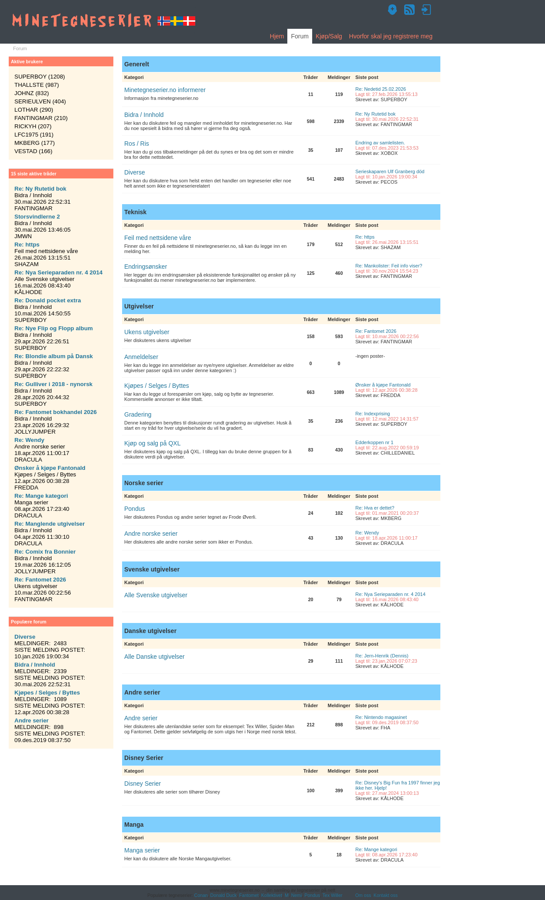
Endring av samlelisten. (380, 142)
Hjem (277, 36)
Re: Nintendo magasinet (381, 717)
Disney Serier (142, 783)
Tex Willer (333, 895)
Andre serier (140, 718)
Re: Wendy (367, 532)
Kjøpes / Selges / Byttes (156, 385)
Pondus (134, 508)
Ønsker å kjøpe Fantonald (383, 384)
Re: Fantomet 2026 (375, 331)
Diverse (134, 172)
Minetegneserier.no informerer (165, 89)
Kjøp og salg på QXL (152, 443)
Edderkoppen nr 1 (374, 442)
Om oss (363, 895)
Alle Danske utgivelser (154, 656)
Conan (201, 895)
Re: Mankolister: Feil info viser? (388, 265)
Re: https (365, 237)
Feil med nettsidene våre (157, 237)
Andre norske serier (150, 533)
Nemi (296, 895)
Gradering (137, 414)
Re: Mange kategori (376, 849)
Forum (299, 36)
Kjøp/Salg (329, 36)
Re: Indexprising (372, 413)
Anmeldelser (141, 356)
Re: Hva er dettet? (374, 507)
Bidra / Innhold (144, 114)
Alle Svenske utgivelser (155, 595)
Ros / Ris (136, 143)
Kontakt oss (386, 895)
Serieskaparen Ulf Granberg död (389, 171)
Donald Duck (223, 895)
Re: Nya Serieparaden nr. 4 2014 (390, 594)
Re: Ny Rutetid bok (375, 113)
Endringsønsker (145, 266)
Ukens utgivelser (147, 332)
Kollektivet (271, 895)
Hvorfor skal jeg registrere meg (391, 36)
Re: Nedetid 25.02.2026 (380, 89)
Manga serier (142, 850)
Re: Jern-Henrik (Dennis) (382, 655)
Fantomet (249, 895)
